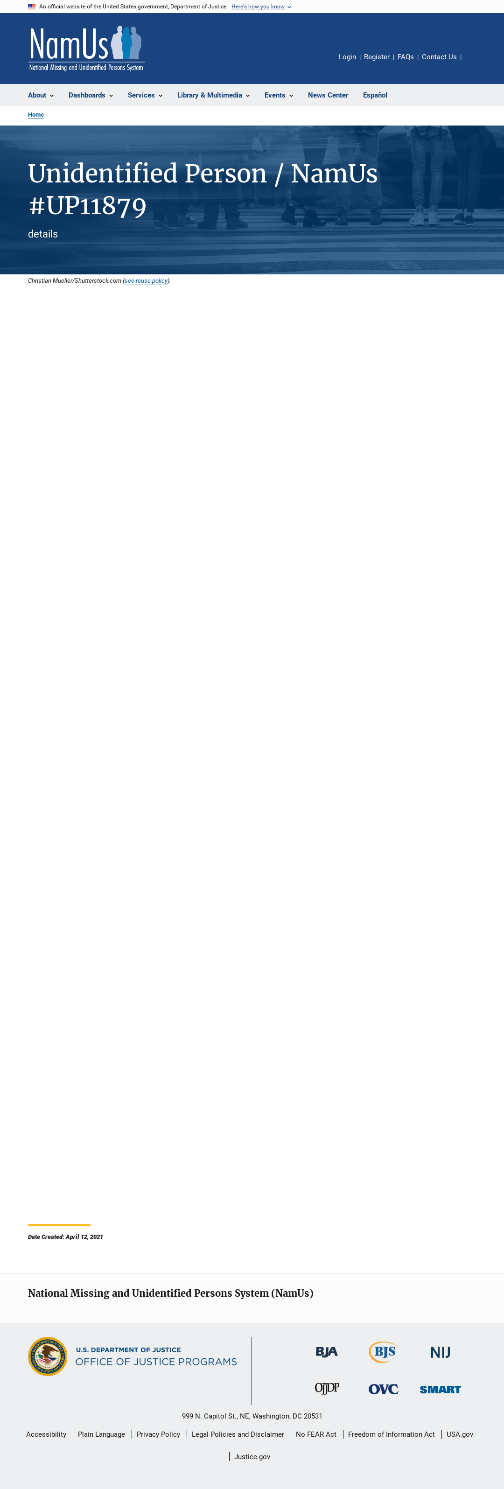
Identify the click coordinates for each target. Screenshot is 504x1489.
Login (347, 57)
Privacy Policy (158, 1434)
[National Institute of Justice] (440, 1359)
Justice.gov (252, 1457)
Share (476, 63)
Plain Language (101, 1434)
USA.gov (460, 1434)
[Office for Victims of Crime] (384, 1396)
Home (36, 114)
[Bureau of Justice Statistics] (384, 1364)
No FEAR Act (316, 1434)
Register (377, 57)
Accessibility (46, 1434)
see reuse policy (146, 280)
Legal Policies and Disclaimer (238, 1434)
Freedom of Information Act (391, 1434)
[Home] (86, 48)
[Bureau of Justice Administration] (327, 1359)
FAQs (406, 57)
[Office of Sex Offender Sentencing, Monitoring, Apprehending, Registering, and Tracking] (440, 1395)
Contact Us (439, 57)
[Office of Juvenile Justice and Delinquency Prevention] (327, 1397)
